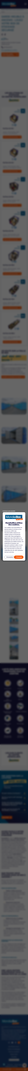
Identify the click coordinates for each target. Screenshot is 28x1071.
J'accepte (19, 557)
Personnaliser (9, 557)
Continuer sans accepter (9, 510)
